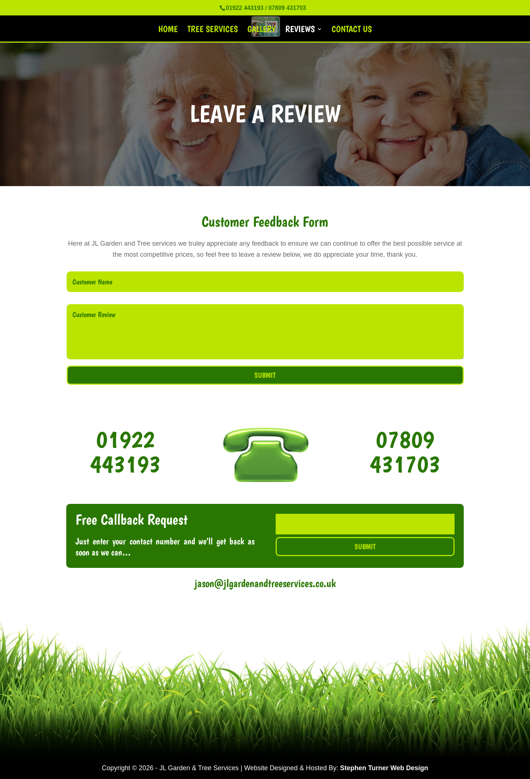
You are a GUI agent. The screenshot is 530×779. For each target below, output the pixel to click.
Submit (265, 375)
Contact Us (352, 30)
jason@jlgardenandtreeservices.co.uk (265, 583)
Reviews (300, 30)
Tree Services (212, 30)
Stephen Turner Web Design (384, 768)
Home (168, 30)
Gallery (261, 30)
